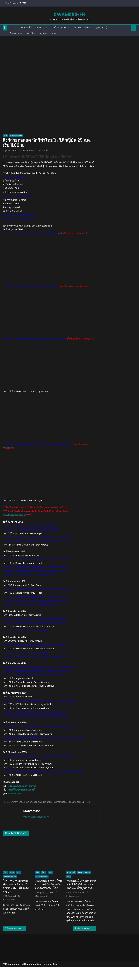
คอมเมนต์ (25, 27)
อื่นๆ (68, 876)
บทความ (41, 27)
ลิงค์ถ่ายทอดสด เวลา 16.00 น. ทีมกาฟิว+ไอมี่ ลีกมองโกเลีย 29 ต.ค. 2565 (85, 928)
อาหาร (55, 33)
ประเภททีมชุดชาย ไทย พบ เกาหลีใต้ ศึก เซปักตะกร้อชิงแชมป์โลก (48, 884)
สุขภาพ (43, 33)
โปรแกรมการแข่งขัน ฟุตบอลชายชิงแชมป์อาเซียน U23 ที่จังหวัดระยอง (16, 886)
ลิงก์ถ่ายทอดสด (59, 27)
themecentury (50, 964)
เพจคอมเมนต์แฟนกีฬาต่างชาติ (22, 785)
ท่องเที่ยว (31, 33)
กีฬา (5, 135)
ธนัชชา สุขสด (31, 802)
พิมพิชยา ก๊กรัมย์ (45, 802)
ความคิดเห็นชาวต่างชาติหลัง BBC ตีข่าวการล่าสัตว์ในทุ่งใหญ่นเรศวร (81, 884)
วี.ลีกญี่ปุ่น (71, 802)
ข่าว (12, 27)
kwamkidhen (69, 14)
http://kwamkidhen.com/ (21, 789)
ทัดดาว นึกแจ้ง (18, 802)
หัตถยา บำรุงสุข (83, 802)
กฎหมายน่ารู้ (101, 27)
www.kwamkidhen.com (15, 515)
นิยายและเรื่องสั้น (82, 27)
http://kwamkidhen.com (36, 816)
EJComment (29, 150)
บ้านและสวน (16, 33)
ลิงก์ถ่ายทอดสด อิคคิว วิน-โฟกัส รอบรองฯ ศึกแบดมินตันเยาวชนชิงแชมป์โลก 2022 (16, 928)
